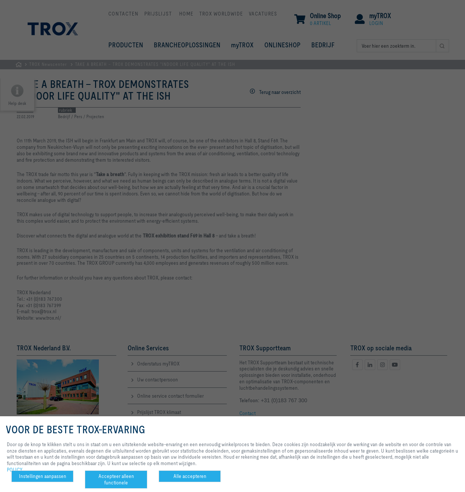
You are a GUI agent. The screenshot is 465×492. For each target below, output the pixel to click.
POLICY (15, 470)
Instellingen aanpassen (42, 476)
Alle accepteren (189, 476)
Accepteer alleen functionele (116, 479)
